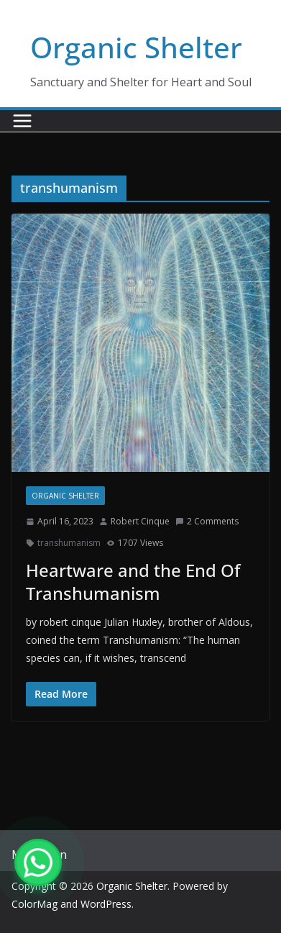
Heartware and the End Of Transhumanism (133, 581)
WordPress (106, 904)
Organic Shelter (136, 47)
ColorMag (34, 904)
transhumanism (69, 543)
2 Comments (207, 521)
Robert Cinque (140, 521)
